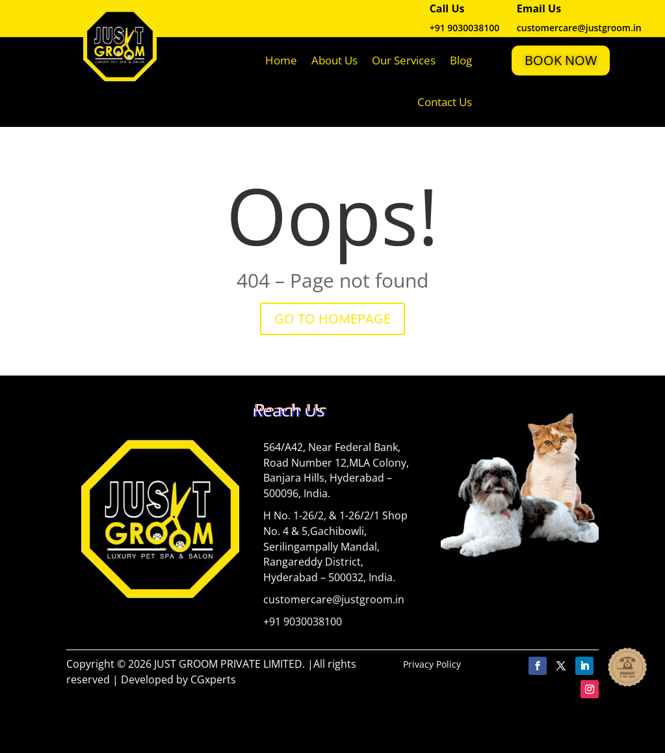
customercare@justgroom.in (333, 599)
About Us (334, 60)
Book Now (561, 60)
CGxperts (213, 679)
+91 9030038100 (465, 27)
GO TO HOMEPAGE (332, 318)
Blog (461, 60)
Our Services (404, 60)
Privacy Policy (432, 664)
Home (281, 60)
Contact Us (444, 101)
